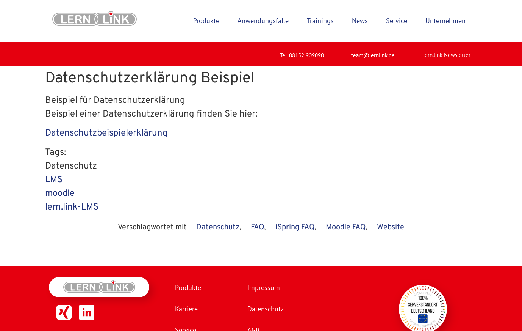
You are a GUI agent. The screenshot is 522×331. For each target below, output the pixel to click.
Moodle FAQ (346, 227)
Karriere (186, 308)
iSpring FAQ (294, 227)
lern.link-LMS (71, 207)
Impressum (263, 287)
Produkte (188, 287)
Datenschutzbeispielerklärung (106, 133)
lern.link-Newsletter (446, 54)
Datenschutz (217, 227)
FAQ (257, 227)
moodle (60, 193)
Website (390, 227)
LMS (54, 180)
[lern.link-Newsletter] (413, 51)
